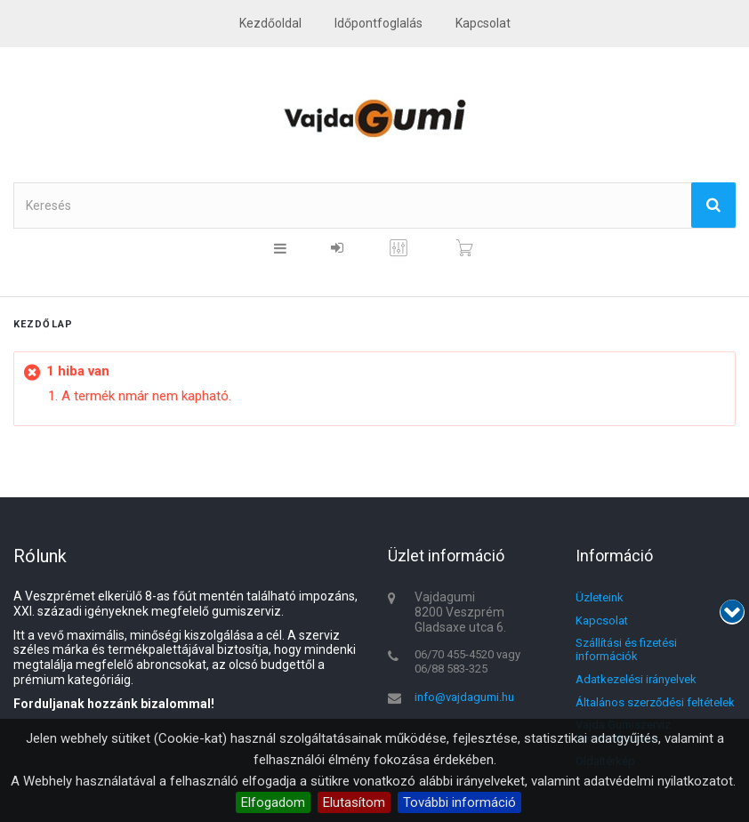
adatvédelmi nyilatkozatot (658, 781)
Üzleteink (600, 597)
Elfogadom (273, 802)
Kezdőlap (43, 324)
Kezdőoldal (270, 23)
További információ (459, 802)
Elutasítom (354, 802)
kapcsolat (483, 23)
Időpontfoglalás (378, 23)
